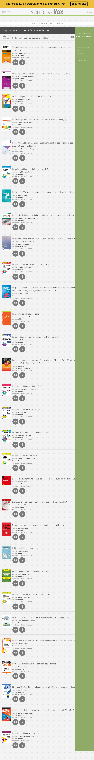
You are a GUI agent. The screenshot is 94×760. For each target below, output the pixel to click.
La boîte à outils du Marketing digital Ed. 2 (30, 161)
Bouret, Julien (22, 188)
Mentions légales (41, 737)
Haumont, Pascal (23, 95)
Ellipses (20, 121)
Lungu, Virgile (22, 613)
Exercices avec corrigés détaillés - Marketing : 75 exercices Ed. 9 (39, 477)
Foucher (21, 684)
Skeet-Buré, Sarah (23, 544)
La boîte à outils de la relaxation (25, 700)
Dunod (20, 97)
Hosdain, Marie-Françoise (26, 143)
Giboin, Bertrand (23, 392)
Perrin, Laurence (23, 235)
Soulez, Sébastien (23, 458)
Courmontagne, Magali (25, 589)
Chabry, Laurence (23, 257)
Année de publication (32, 38)
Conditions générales (42, 744)
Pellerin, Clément (23, 325)
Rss (61, 740)
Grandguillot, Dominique (26, 72)
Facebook (63, 742)
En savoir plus (79, 4)
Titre (13, 38)
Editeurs (80, 53)
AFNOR (20, 636)
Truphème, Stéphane (24, 164)
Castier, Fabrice (22, 51)
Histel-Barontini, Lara (24, 703)
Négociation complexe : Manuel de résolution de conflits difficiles (40, 498)
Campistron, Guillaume (25, 211)
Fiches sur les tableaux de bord (25, 301)
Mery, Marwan (22, 501)
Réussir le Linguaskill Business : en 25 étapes (32, 541)
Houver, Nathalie (23, 522)
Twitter (62, 744)
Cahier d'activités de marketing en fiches (29, 520)
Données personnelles (42, 746)
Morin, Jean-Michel (24, 119)
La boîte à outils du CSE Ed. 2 (24, 432)
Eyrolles (21, 214)
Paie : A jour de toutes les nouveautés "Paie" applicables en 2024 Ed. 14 (42, 70)
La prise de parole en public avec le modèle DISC (33, 92)
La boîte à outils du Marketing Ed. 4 (27, 368)
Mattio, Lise (21, 658)
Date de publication (84, 56)
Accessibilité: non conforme (44, 740)
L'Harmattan (22, 237)
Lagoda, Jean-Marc (24, 304)
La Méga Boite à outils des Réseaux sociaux (30, 411)
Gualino (20, 53)
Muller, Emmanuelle (24, 681)
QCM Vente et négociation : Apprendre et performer (34, 631)
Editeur (46, 38)
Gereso (20, 145)
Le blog (62, 737)
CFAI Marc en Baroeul (84, 36)
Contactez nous (64, 735)
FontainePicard (23, 351)
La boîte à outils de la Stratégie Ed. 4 (27, 389)
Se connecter (80, 12)
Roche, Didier (22, 634)
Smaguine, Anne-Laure (25, 435)
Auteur (19, 38)
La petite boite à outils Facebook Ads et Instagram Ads (35, 323)
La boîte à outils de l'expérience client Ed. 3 (30, 254)
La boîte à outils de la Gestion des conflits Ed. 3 (32, 562)
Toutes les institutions (85, 33)
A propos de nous (41, 742)
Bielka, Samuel (22, 283)
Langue (80, 50)
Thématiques (82, 60)
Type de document (83, 47)
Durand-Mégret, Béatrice (26, 370)
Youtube (62, 746)
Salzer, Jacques (22, 565)
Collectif (20, 349)
